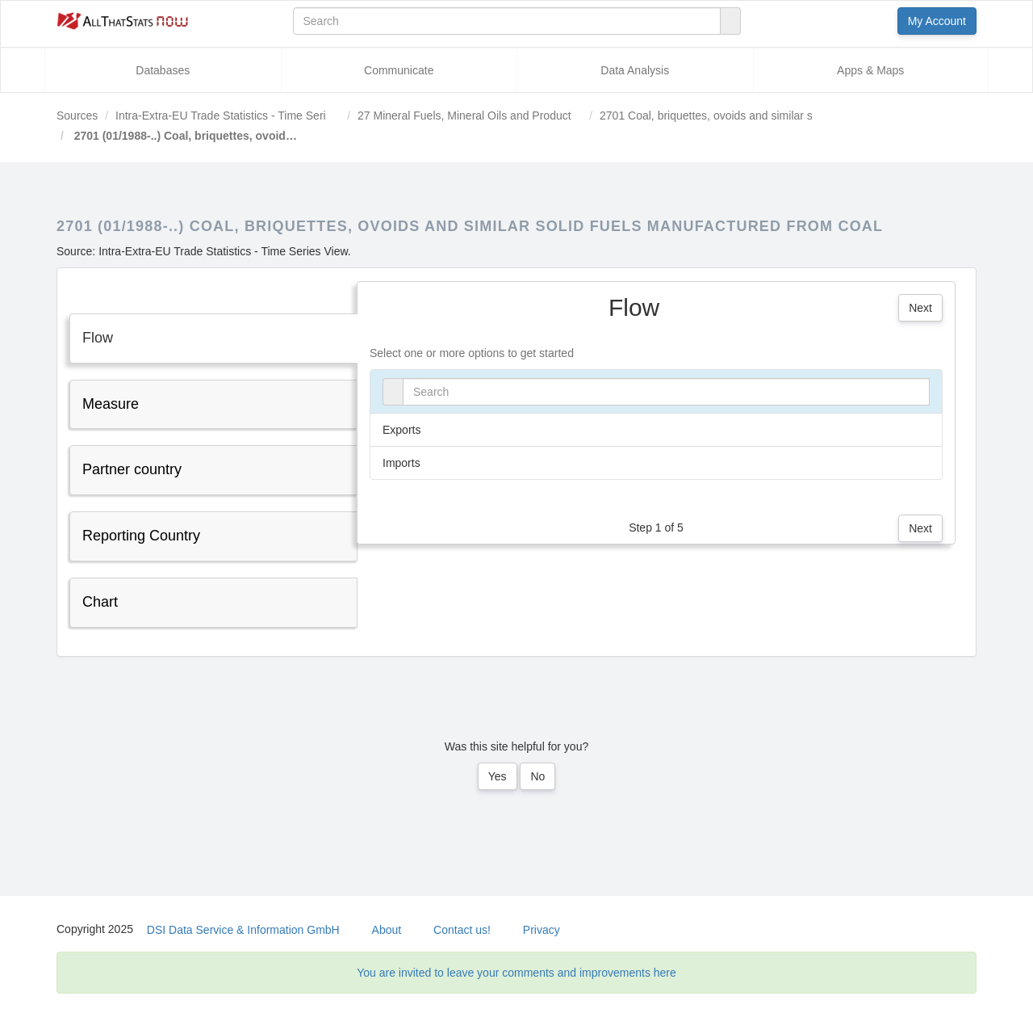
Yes (497, 776)
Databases (163, 70)
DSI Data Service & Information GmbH (243, 929)
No (537, 776)
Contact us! (462, 929)
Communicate (398, 70)
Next (920, 307)
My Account (937, 21)
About (387, 929)
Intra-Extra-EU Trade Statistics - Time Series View (240, 115)
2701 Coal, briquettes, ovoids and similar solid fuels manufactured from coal (789, 115)
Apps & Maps (870, 70)
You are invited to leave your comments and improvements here (516, 972)
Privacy (541, 929)
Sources (77, 115)
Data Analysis (634, 70)
